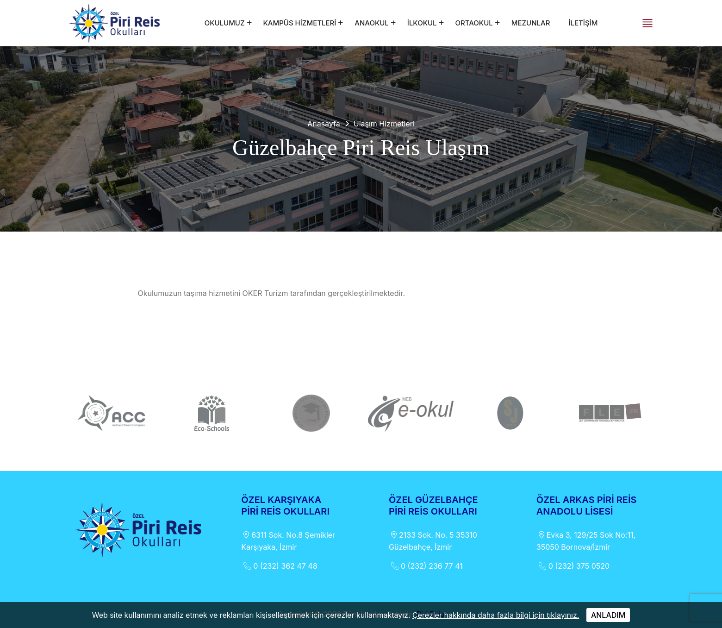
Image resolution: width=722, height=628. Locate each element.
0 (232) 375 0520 (573, 566)
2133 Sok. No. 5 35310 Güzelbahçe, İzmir (433, 540)
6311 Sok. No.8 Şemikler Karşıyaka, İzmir (288, 540)
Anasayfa (323, 123)
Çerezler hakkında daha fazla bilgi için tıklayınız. (495, 615)
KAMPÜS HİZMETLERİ (299, 23)
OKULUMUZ (225, 23)
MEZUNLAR (530, 23)
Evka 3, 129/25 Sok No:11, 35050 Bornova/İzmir (585, 540)
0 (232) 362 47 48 (279, 566)
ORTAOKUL (474, 23)
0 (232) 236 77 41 (426, 566)
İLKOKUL (422, 23)
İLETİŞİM (583, 23)
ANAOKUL (371, 23)
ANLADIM (608, 615)
